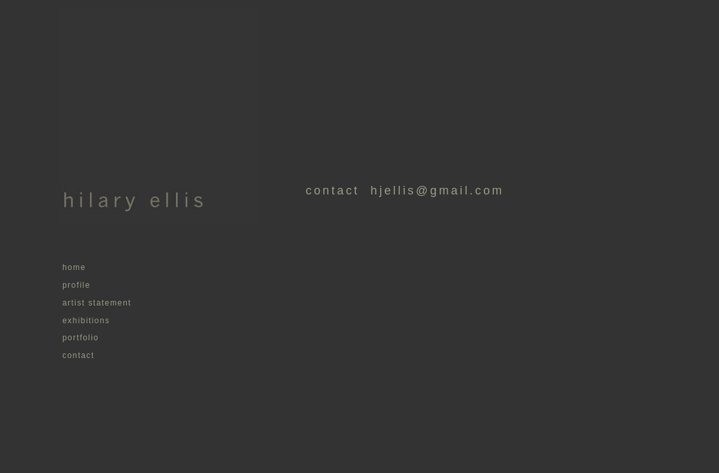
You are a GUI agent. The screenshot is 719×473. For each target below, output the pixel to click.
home (74, 267)
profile (76, 285)
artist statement (96, 302)
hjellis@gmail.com (431, 190)
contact (78, 355)
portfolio (80, 337)
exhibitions (86, 320)
